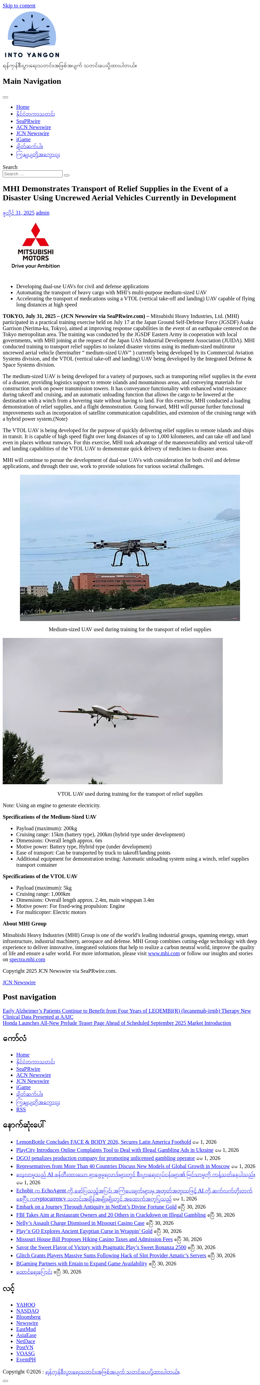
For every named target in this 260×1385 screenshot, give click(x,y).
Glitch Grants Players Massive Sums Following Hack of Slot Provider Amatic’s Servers (111, 1255)
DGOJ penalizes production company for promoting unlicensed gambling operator (105, 1158)
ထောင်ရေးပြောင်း (34, 1272)
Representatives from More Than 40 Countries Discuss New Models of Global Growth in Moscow (123, 1166)
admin (42, 213)
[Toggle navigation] (5, 97)
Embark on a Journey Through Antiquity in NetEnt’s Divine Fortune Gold (96, 1207)
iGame (23, 139)
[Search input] (33, 173)
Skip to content (19, 5)
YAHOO (25, 1305)
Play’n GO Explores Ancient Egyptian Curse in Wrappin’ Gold (84, 1231)
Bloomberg (28, 1317)
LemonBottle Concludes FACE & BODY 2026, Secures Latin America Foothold (103, 1142)
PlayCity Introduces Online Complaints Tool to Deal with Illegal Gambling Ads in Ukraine (115, 1150)
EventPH (26, 1359)
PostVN (25, 1347)
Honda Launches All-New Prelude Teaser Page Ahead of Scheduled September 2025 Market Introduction (117, 1023)
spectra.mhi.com (27, 959)
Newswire (27, 1323)
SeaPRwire (28, 121)
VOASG (25, 1353)
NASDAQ (27, 1311)
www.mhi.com (164, 953)
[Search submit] (66, 175)
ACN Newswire (33, 127)
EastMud (26, 1329)
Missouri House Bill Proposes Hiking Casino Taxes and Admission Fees (94, 1239)
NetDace (25, 1341)
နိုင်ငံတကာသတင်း (35, 114)
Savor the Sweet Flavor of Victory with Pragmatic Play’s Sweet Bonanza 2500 (101, 1247)
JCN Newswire (32, 133)
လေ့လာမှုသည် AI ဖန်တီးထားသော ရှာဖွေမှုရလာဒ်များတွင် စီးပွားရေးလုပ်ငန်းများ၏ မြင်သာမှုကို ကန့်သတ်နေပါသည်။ (135, 1174)
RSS (21, 1109)
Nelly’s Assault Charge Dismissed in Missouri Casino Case (80, 1223)
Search (10, 167)
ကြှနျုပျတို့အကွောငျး (38, 154)
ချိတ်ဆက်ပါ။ (29, 146)
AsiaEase (26, 1335)
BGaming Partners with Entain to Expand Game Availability (81, 1263)
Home (22, 107)
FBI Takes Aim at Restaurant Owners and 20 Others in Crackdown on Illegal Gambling (111, 1215)
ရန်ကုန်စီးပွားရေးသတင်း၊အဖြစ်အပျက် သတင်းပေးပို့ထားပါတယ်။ (112, 1372)
